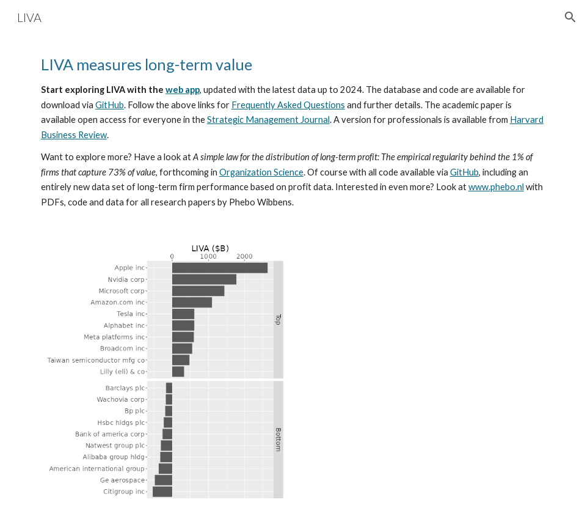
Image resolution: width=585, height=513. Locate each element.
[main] (292, 132)
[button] (570, 17)
